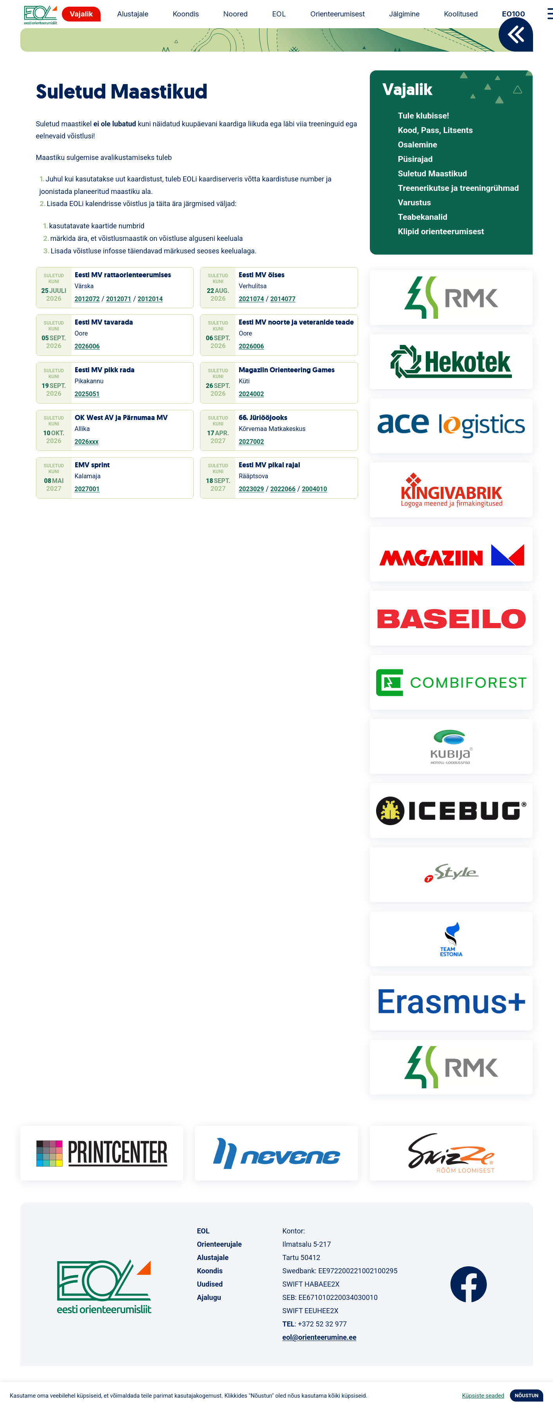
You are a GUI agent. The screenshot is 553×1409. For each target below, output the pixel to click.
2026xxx (87, 441)
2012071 (118, 299)
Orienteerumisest (337, 14)
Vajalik (81, 14)
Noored (235, 14)
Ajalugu (209, 1297)
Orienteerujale (219, 1244)
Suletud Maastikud (432, 174)
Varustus (414, 203)
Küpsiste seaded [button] (483, 1395)
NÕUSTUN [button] (527, 1395)
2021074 (251, 299)
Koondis (186, 14)
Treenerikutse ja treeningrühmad (458, 188)
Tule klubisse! (423, 116)
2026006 (87, 346)
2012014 (150, 299)
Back (516, 34)
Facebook (468, 1284)
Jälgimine (404, 14)
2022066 (282, 489)
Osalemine (417, 145)
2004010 (314, 489)
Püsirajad (415, 159)
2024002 (251, 394)
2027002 (251, 441)
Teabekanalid (422, 217)
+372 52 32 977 (322, 1324)
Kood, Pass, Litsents (435, 130)
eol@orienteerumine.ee (319, 1337)
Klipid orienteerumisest (441, 232)
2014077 (282, 299)
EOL (279, 14)
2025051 (87, 394)
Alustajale (132, 14)
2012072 (87, 299)
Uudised (210, 1284)
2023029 (251, 489)
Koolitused (461, 14)
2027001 (87, 489)
